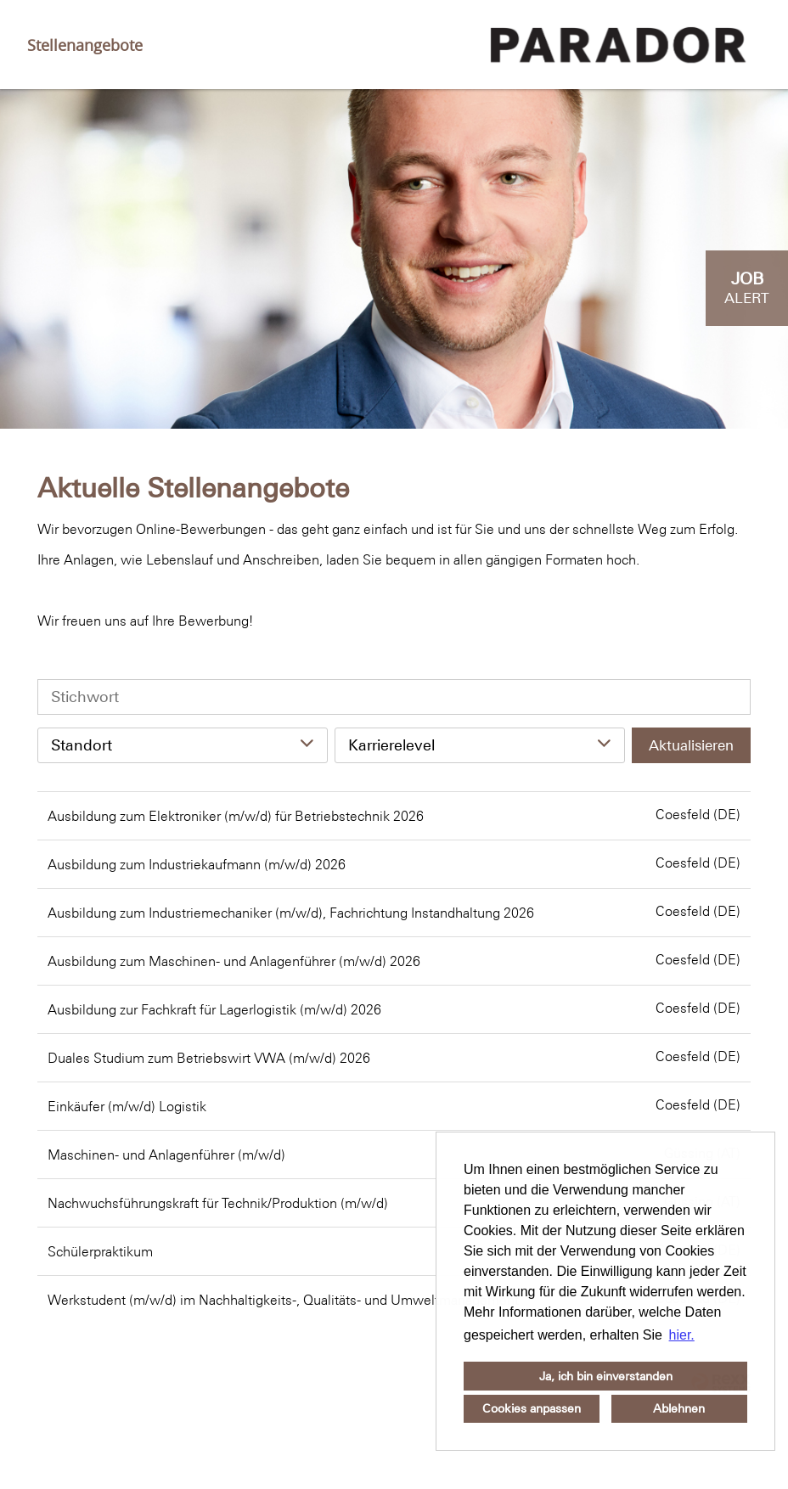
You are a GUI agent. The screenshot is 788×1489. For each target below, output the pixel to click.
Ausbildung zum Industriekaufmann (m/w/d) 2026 (197, 864)
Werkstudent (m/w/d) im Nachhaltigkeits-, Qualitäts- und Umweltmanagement (283, 1299)
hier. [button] (682, 1335)
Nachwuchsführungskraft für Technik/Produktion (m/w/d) (218, 1203)
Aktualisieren (691, 745)
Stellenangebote (85, 45)
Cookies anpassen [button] (531, 1408)
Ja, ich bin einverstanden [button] (606, 1376)
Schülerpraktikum (100, 1251)
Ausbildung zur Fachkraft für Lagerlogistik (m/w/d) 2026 (214, 1009)
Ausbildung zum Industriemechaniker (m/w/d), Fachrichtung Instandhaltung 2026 (291, 912)
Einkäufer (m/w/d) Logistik (127, 1106)
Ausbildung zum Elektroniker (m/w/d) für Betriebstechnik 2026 (236, 815)
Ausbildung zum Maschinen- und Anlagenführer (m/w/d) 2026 (234, 961)
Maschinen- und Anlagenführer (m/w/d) (166, 1154)
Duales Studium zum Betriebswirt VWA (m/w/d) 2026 (209, 1057)
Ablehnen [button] (679, 1408)
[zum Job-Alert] (747, 288)
